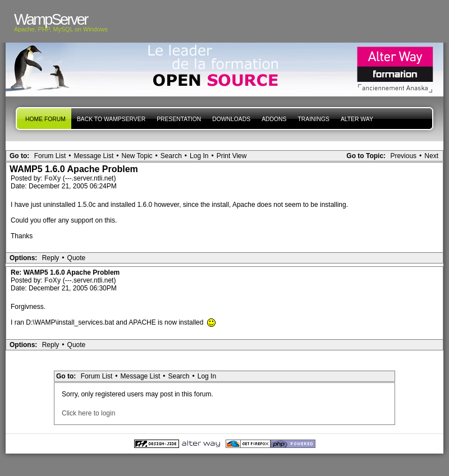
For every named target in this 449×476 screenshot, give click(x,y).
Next (431, 156)
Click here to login (88, 413)
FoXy (53, 178)
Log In (199, 156)
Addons (274, 119)
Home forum (45, 119)
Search (171, 156)
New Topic (136, 156)
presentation (179, 119)
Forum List (50, 156)
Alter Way (357, 119)
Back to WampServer (111, 119)
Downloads (231, 119)
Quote (76, 258)
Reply (50, 258)
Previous (403, 156)
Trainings (313, 119)
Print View (232, 156)
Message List (94, 156)
